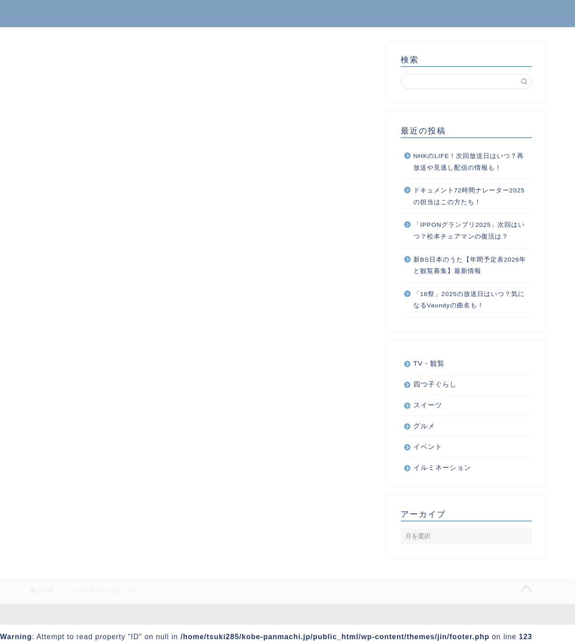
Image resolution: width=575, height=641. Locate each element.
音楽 (73, 537)
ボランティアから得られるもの (119, 513)
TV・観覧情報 (90, 441)
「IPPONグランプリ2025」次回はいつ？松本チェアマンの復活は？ (469, 230)
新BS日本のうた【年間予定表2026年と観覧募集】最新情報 (469, 265)
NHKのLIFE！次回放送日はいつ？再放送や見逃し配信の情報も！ (468, 162)
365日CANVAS (63, 13)
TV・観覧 (429, 363)
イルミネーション (96, 477)
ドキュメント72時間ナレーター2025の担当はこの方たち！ (469, 196)
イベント (81, 465)
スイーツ (81, 501)
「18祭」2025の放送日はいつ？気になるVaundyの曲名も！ (469, 300)
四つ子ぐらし (89, 525)
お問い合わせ (517, 14)
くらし (77, 453)
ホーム (462, 14)
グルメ (77, 489)
